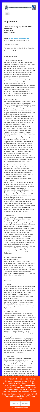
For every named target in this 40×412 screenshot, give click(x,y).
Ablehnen (25, 404)
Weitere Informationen (19, 408)
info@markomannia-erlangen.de (19, 38)
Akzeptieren (15, 404)
